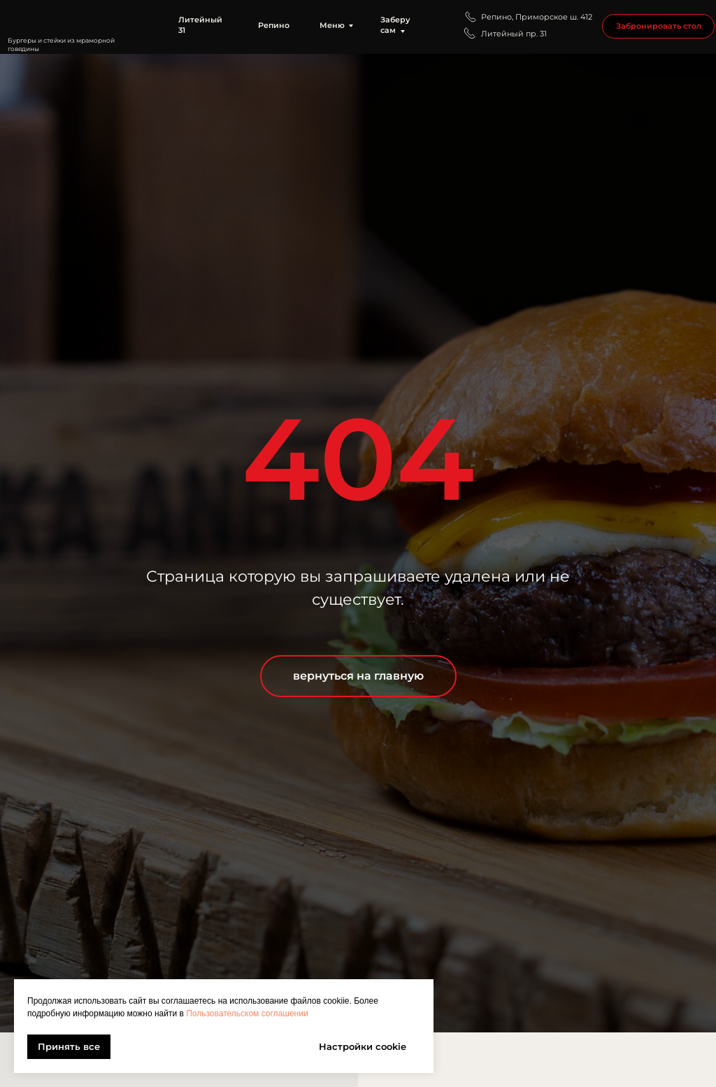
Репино (273, 25)
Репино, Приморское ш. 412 (536, 17)
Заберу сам (395, 25)
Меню (332, 25)
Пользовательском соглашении (247, 1013)
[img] (76, 20)
